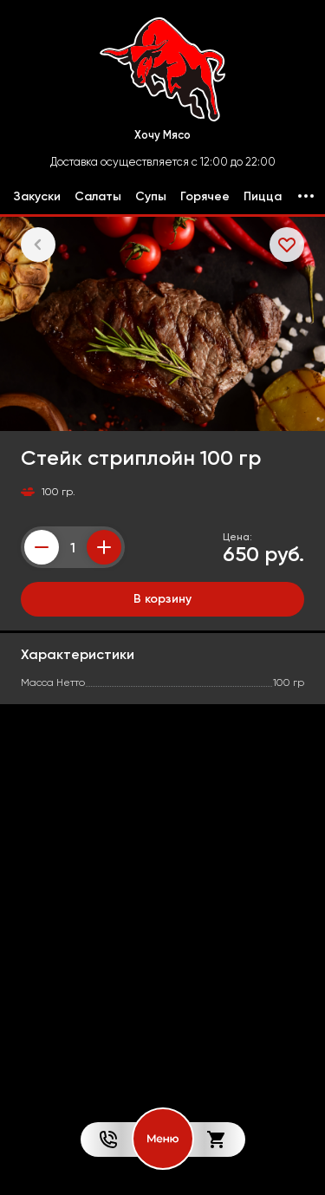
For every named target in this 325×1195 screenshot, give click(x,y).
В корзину (162, 598)
